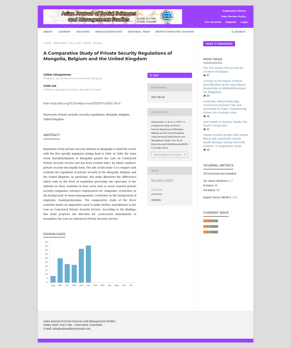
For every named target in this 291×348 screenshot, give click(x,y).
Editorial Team (139, 31)
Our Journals (213, 21)
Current (64, 31)
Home (47, 42)
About (47, 31)
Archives (83, 31)
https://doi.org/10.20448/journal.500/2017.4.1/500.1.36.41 (85, 103)
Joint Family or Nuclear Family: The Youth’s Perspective (225, 123)
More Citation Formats (167, 154)
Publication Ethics (234, 10)
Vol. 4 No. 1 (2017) (80, 42)
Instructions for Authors (174, 31)
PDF (155, 75)
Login (244, 21)
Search (238, 31)
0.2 (231, 180)
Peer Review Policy (233, 16)
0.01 (234, 197)
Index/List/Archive (108, 31)
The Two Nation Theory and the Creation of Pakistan (223, 69)
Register (231, 21)
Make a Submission (219, 43)
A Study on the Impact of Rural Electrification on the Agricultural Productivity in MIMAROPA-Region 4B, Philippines (224, 86)
